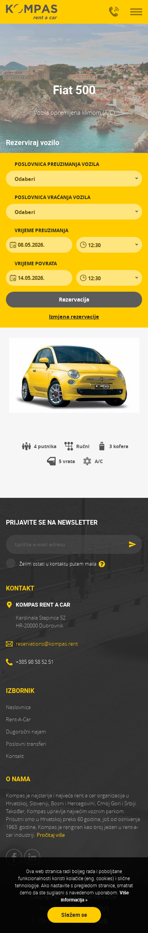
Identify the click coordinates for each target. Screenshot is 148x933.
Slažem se (74, 914)
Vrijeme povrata (36, 263)
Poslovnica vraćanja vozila (52, 197)
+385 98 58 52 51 (112, 8)
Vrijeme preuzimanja (41, 230)
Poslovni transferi (26, 743)
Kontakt (15, 756)
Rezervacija (74, 299)
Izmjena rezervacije (74, 316)
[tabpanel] (74, 375)
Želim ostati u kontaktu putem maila (62, 563)
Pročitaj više (51, 834)
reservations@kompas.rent (47, 643)
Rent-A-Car (18, 719)
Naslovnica (18, 707)
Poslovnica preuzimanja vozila (57, 164)
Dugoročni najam (26, 731)
